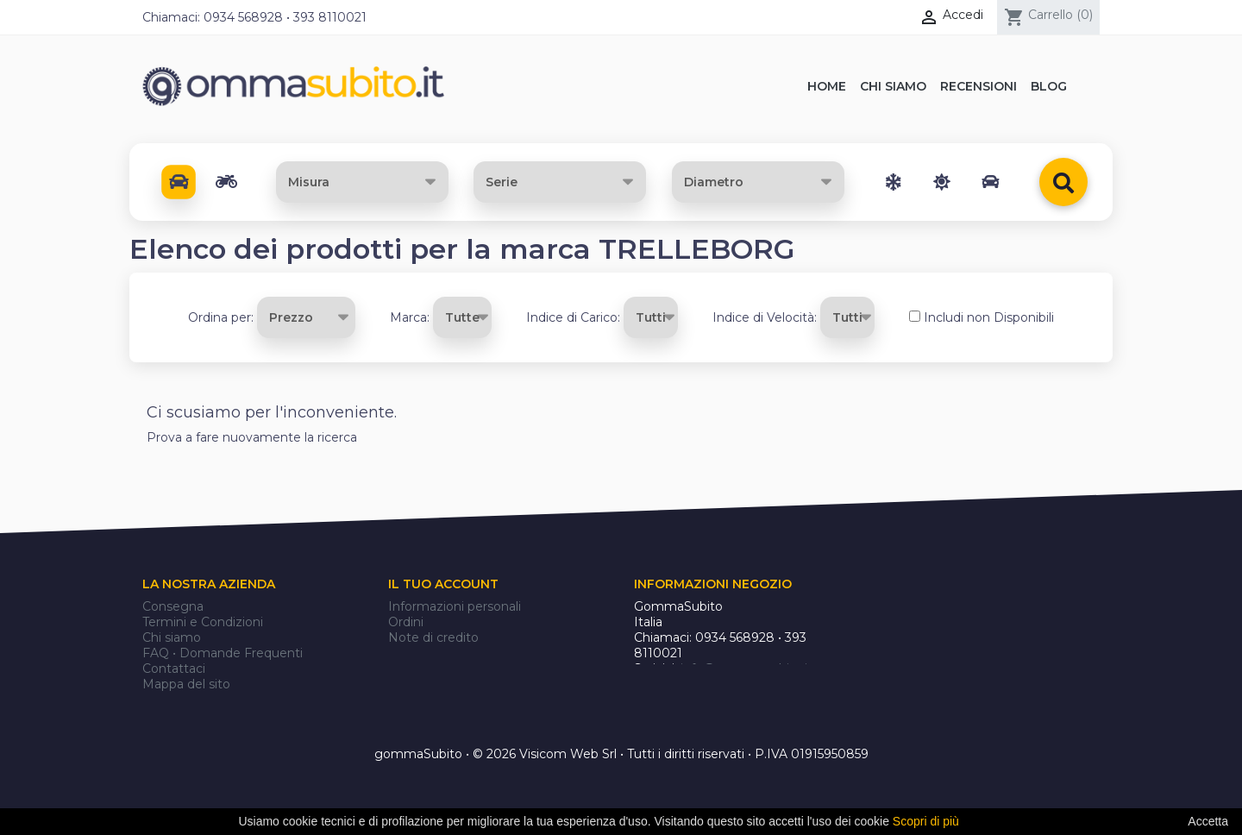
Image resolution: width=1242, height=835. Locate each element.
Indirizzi (411, 653)
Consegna (173, 606)
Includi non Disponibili (989, 317)
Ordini (405, 622)
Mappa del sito (186, 684)
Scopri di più (926, 821)
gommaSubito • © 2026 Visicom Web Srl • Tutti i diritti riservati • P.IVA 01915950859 (621, 755)
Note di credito (433, 637)
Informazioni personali (454, 606)
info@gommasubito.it (746, 668)
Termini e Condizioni (202, 622)
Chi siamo (171, 637)
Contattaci (173, 668)
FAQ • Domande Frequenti (222, 653)
